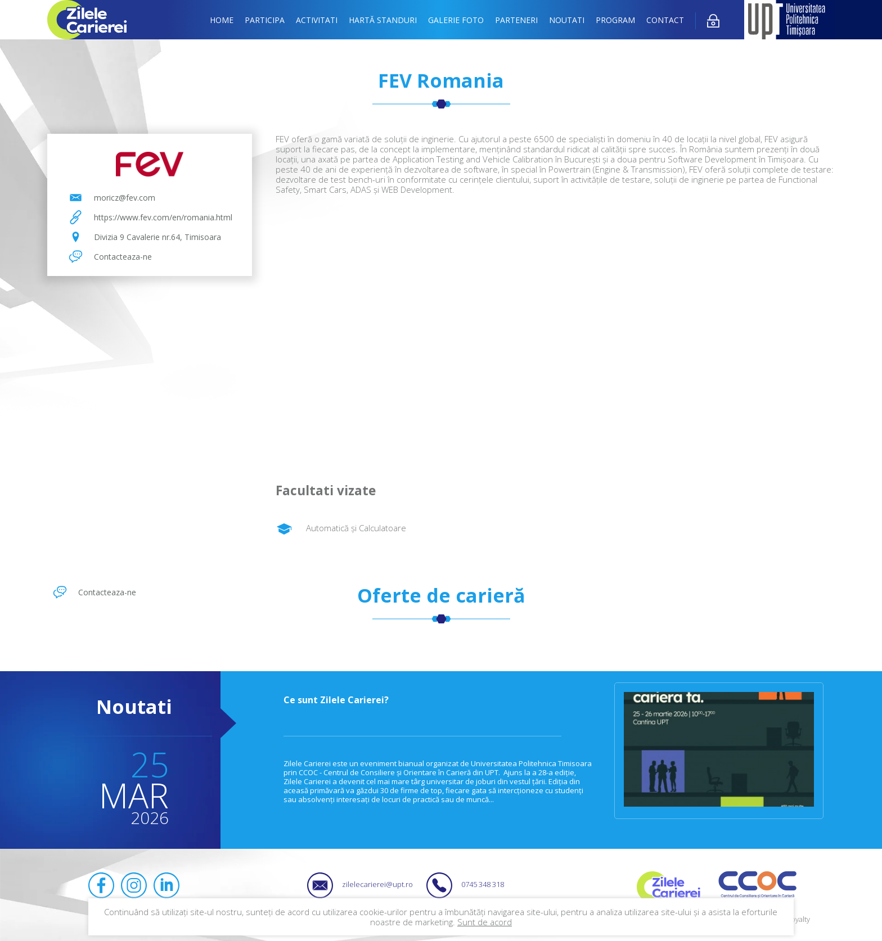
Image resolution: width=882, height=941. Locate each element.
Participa (265, 20)
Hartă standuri (383, 20)
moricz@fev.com (124, 197)
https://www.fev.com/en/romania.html (163, 217)
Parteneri (516, 20)
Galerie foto (456, 20)
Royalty (798, 919)
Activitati (317, 20)
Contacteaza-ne (123, 256)
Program (615, 20)
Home (221, 20)
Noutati (566, 20)
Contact (665, 20)
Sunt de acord (484, 922)
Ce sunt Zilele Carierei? (336, 700)
